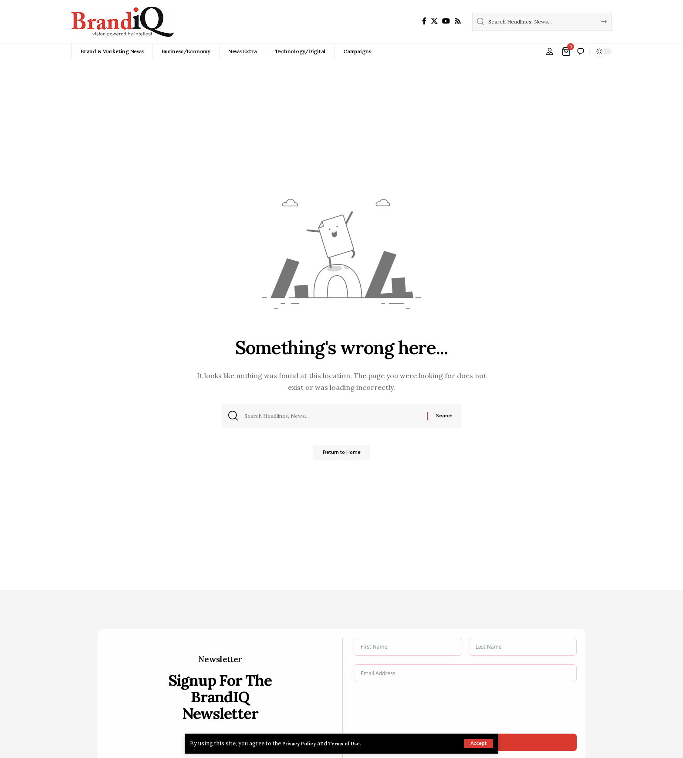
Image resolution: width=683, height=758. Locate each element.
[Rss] (457, 21)
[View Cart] (567, 51)
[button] (478, 743)
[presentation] (420, 708)
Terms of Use (356, 743)
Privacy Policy (303, 743)
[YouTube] (446, 21)
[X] (434, 21)
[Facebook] (424, 21)
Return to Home (342, 455)
